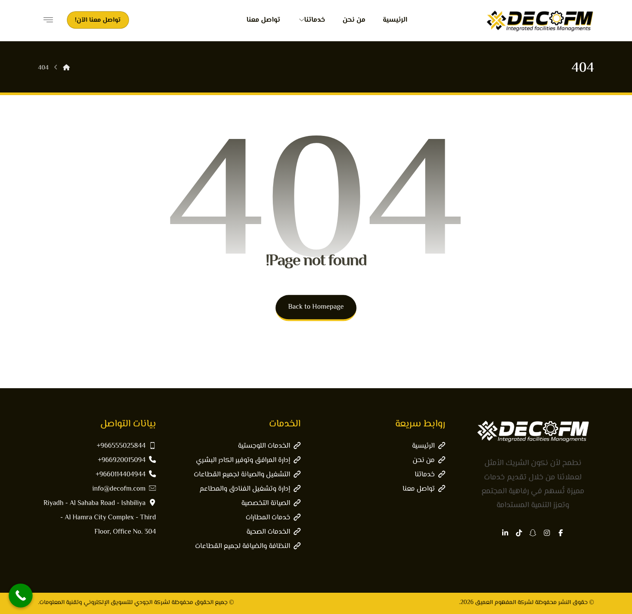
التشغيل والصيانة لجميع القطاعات (247, 474)
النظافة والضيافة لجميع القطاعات (248, 546)
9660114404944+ (126, 474)
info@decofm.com (124, 489)
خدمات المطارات (273, 517)
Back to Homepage (316, 307)
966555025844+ (126, 446)
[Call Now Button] (21, 595)
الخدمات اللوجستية (269, 446)
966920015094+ (127, 460)
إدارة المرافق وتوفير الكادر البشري (248, 460)
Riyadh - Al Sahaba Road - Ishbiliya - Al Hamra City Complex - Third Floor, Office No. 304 (99, 518)
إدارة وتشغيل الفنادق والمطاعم (250, 489)
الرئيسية (428, 446)
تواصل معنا (423, 489)
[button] (561, 533)
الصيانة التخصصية (271, 503)
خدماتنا (429, 474)
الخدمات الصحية (273, 532)
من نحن (429, 460)
